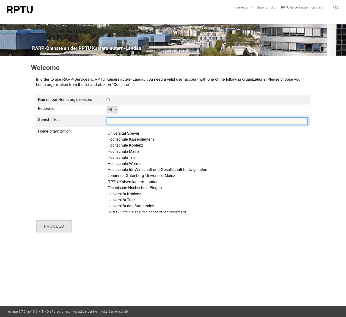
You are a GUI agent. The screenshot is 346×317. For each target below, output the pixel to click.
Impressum (242, 7)
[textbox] (207, 121)
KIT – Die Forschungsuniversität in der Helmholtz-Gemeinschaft (83, 311)
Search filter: (49, 119)
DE (337, 7)
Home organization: (55, 131)
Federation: (48, 108)
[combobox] (112, 109)
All (110, 110)
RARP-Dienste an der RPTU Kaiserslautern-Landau (86, 48)
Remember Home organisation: (65, 99)
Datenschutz (266, 7)
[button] (54, 226)
